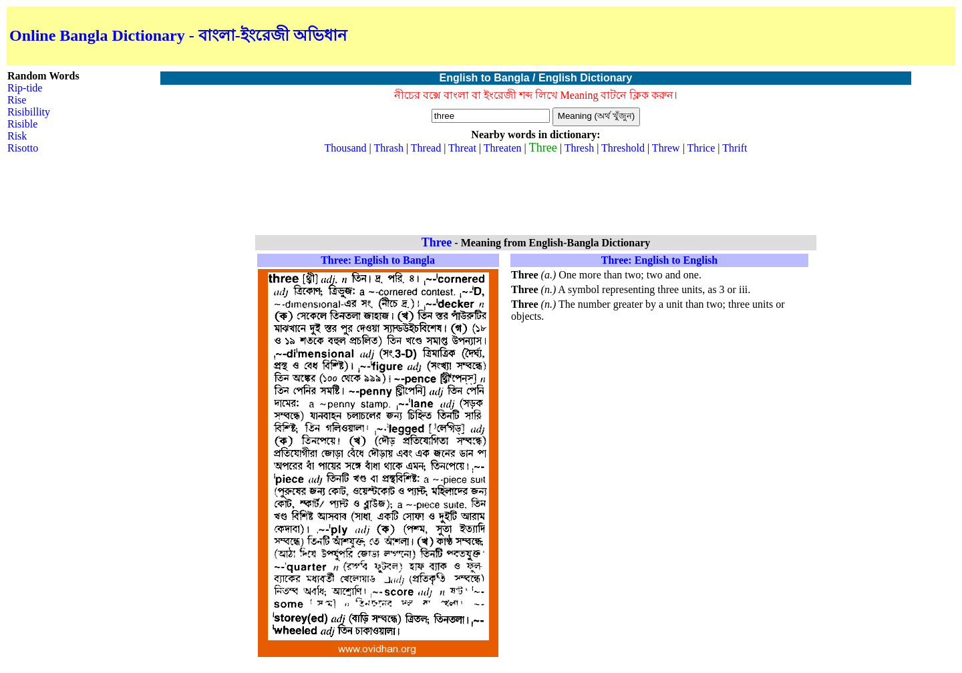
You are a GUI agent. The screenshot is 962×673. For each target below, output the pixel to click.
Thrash (388, 148)
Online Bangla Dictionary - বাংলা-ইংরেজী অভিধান (178, 35)
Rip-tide (24, 87)
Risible (22, 124)
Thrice (701, 148)
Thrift (734, 148)
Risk (17, 136)
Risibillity (28, 112)
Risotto (22, 148)
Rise (16, 99)
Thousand (345, 148)
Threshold (623, 148)
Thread (426, 148)
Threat (462, 148)
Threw (666, 148)
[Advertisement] (796, 36)
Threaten (503, 148)
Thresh (579, 148)
